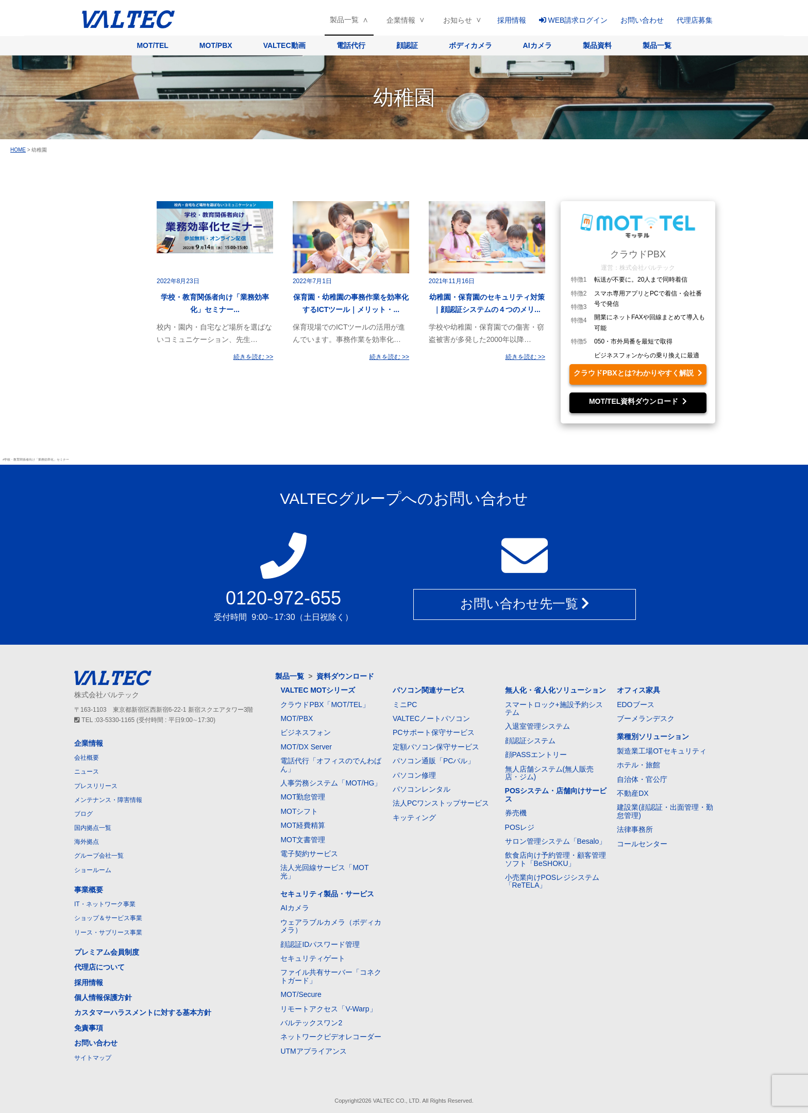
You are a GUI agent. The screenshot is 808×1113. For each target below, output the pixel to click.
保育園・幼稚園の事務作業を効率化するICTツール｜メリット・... (351, 303)
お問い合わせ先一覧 (525, 604)
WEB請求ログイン (573, 20)
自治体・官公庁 (642, 779)
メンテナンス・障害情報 (108, 800)
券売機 (516, 813)
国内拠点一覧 (92, 827)
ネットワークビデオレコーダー (330, 1037)
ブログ (83, 813)
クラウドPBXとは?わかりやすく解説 (638, 373)
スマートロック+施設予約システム (554, 708)
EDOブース (635, 704)
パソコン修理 (414, 775)
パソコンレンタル (421, 789)
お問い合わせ (642, 20)
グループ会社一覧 (99, 855)
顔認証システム (530, 740)
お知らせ (457, 20)
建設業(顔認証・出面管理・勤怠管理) (665, 811)
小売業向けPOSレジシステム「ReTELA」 (552, 881)
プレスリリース (95, 786)
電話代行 (350, 45)
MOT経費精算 (302, 825)
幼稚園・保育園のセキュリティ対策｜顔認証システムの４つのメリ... (487, 303)
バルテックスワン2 (311, 1023)
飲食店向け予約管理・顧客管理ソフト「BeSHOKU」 (555, 859)
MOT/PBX (215, 45)
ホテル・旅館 (638, 765)
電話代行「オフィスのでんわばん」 (330, 765)
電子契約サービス (309, 853)
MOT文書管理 (302, 840)
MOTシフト (299, 811)
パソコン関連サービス (429, 690)
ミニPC (405, 704)
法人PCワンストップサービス (441, 803)
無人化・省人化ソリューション (555, 690)
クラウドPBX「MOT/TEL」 (324, 704)
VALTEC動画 (284, 45)
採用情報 (511, 20)
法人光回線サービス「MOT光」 (324, 871)
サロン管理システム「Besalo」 (556, 841)
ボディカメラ (470, 45)
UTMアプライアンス (313, 1051)
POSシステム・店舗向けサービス (556, 795)
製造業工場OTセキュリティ (661, 751)
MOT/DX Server (306, 747)
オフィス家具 (638, 690)
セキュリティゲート (312, 958)
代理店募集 (695, 20)
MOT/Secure (300, 994)
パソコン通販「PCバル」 (434, 761)
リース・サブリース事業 (108, 932)
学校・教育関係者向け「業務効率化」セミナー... (215, 303)
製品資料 (597, 45)
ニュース (86, 771)
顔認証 (407, 45)
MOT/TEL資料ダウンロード (638, 401)
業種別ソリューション (653, 736)
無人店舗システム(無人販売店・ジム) (549, 773)
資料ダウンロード (345, 676)
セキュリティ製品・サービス (327, 894)
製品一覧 (344, 19)
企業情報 (400, 20)
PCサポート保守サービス (434, 732)
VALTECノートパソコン (431, 718)
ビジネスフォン (305, 732)
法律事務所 (635, 829)
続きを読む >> (253, 357)
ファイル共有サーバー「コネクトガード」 (330, 976)
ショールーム (92, 870)
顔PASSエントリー (536, 754)
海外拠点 (86, 841)
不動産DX (632, 793)
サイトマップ (92, 1057)
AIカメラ (537, 45)
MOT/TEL (152, 45)
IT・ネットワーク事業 (105, 904)
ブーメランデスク (646, 718)
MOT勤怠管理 (302, 797)
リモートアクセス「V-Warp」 (328, 1009)
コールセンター (642, 844)
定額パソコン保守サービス (436, 747)
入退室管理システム (537, 726)
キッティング (414, 817)
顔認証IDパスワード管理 (320, 944)
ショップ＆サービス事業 (108, 918)
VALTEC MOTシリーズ (317, 690)
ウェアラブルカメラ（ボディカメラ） (330, 926)
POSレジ (520, 827)
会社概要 (86, 757)
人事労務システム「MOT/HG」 (330, 783)
